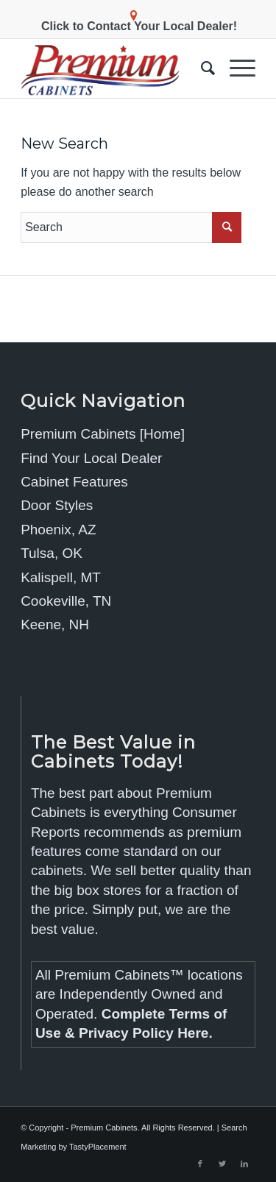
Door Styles (57, 505)
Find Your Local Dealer (91, 458)
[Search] (200, 68)
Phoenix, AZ (58, 529)
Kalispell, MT (61, 577)
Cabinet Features (74, 481)
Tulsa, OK (51, 553)
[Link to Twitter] (222, 1164)
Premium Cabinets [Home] (103, 434)
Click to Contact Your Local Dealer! (139, 26)
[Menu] (235, 68)
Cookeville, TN (66, 601)
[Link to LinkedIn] (244, 1164)
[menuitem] (200, 68)
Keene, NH (55, 624)
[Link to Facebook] (200, 1164)
